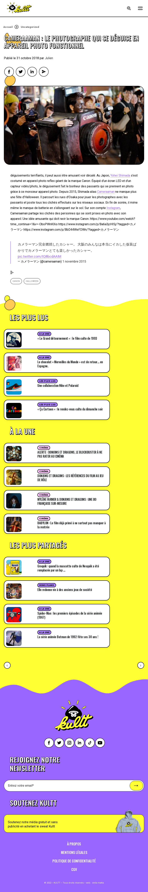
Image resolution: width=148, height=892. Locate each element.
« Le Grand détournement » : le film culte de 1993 (67, 338)
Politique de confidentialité (74, 860)
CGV (74, 869)
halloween (32, 281)
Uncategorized (30, 27)
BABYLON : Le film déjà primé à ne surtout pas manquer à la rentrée (71, 525)
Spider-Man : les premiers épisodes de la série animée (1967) (69, 615)
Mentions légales (74, 852)
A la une (44, 334)
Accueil (8, 27)
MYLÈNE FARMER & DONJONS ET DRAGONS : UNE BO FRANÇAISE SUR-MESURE (66, 501)
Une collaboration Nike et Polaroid (57, 385)
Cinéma (43, 448)
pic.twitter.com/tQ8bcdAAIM (39, 256)
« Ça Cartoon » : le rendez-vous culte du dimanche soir (70, 409)
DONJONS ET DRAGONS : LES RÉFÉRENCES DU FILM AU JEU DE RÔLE (70, 477)
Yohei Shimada (120, 175)
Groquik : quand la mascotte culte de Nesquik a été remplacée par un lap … (68, 568)
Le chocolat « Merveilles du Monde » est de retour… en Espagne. (70, 364)
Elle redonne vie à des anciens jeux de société (64, 589)
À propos (74, 843)
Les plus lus (47, 381)
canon (16, 281)
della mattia (98, 883)
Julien (49, 58)
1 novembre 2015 (74, 261)
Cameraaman (105, 192)
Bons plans (46, 585)
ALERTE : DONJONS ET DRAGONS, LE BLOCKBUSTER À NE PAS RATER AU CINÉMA (69, 454)
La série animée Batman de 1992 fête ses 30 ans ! (67, 636)
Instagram (113, 208)
